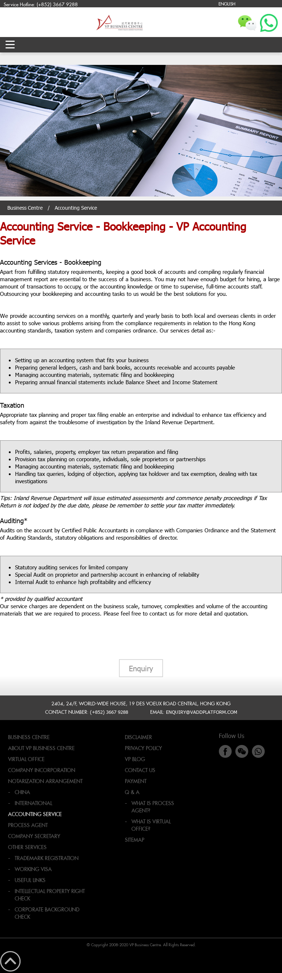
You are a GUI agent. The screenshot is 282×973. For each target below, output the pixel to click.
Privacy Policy (143, 748)
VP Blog (135, 759)
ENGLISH (226, 3)
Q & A (132, 792)
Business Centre (25, 207)
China (22, 792)
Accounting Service (35, 814)
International (33, 803)
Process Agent (28, 825)
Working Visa (33, 869)
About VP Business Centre (41, 748)
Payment (136, 781)
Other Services (27, 847)
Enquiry (141, 668)
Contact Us (140, 770)
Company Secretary (34, 836)
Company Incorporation (41, 770)
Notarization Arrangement (45, 781)
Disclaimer (138, 737)
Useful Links (30, 880)
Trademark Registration (47, 858)
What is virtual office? (151, 825)
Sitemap (134, 839)
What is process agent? (152, 807)
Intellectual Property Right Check (50, 895)
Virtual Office (26, 759)
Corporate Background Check (47, 913)
